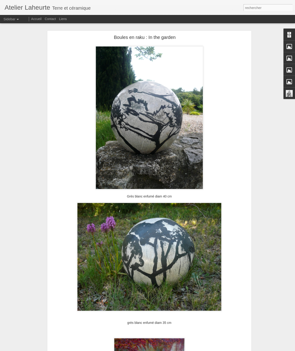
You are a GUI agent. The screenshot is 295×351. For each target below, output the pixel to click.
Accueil (36, 19)
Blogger (164, 348)
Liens (63, 19)
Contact (51, 19)
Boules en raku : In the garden (145, 34)
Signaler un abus (179, 348)
